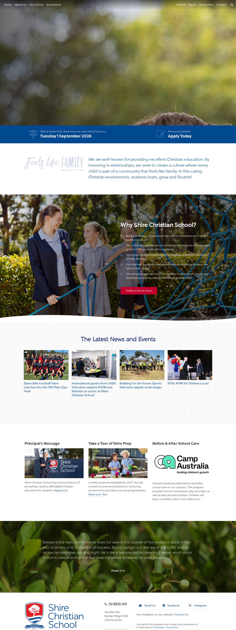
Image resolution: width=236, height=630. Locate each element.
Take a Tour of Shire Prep (109, 444)
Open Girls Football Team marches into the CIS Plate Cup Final (45, 387)
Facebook (171, 605)
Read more (61, 490)
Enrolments (54, 5)
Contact (221, 5)
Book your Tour (98, 494)
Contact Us (181, 614)
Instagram (198, 605)
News (192, 5)
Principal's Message (42, 444)
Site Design (159, 628)
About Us (20, 5)
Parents (181, 5)
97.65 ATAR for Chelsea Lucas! (188, 383)
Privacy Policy (172, 628)
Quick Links (206, 5)
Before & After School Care (175, 444)
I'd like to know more (139, 291)
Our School (36, 5)
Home (8, 5)
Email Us (147, 605)
